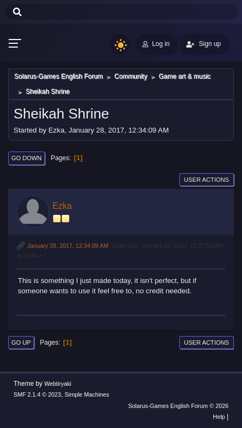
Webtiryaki (57, 383)
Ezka (62, 205)
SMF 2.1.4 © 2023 (37, 394)
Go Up (21, 342)
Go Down (26, 158)
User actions (206, 179)
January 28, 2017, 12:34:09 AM (67, 245)
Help (219, 416)
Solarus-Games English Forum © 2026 (178, 406)
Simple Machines (86, 394)
